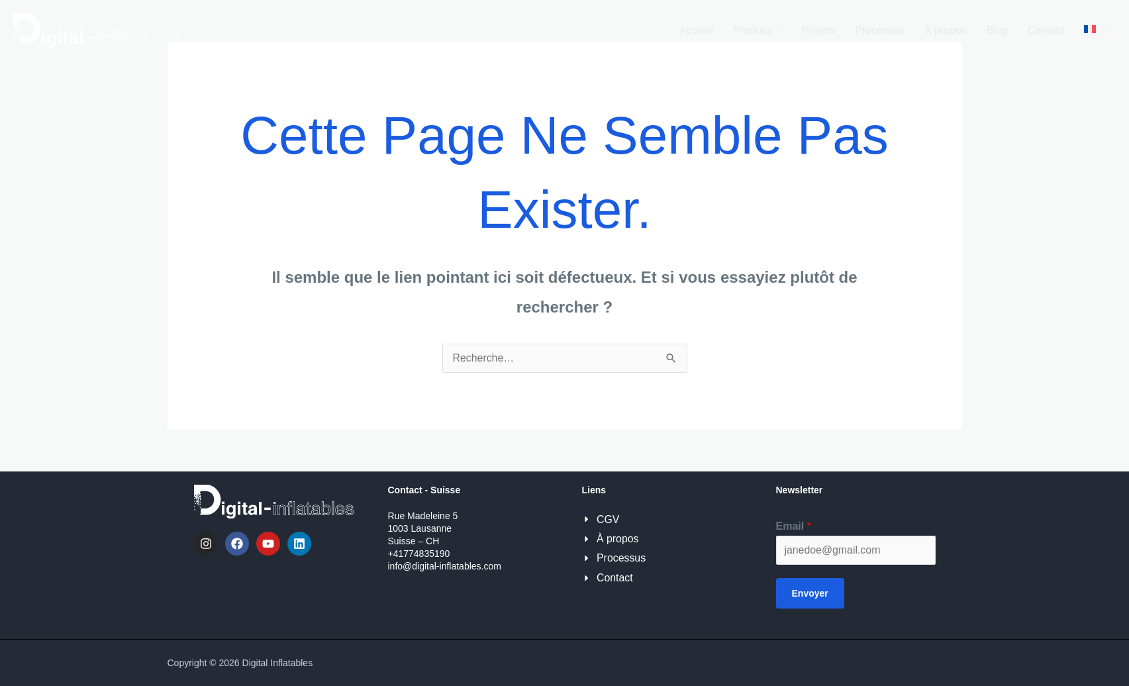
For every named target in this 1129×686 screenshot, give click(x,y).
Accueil (696, 30)
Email (793, 526)
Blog (997, 30)
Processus (880, 30)
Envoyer (810, 593)
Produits (757, 30)
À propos (945, 30)
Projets (818, 30)
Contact (1046, 30)
